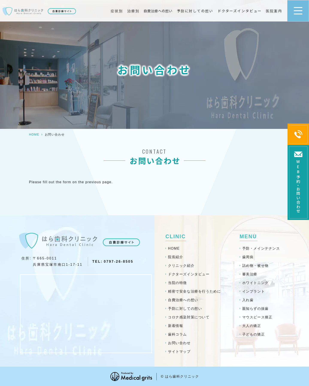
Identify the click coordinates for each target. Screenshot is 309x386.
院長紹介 (175, 257)
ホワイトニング (255, 283)
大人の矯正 (251, 326)
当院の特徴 (177, 283)
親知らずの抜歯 (255, 308)
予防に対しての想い (195, 10)
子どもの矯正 (253, 334)
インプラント (253, 291)
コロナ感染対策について (189, 317)
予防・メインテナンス (261, 248)
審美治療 (249, 274)
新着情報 (175, 326)
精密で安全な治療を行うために (194, 291)
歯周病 (248, 257)
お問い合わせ (179, 343)
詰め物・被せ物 (255, 265)
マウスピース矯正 (257, 317)
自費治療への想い (158, 10)
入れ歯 (248, 300)
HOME (34, 134)
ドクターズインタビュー (240, 10)
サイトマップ (179, 351)
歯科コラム (177, 334)
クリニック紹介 (181, 265)
